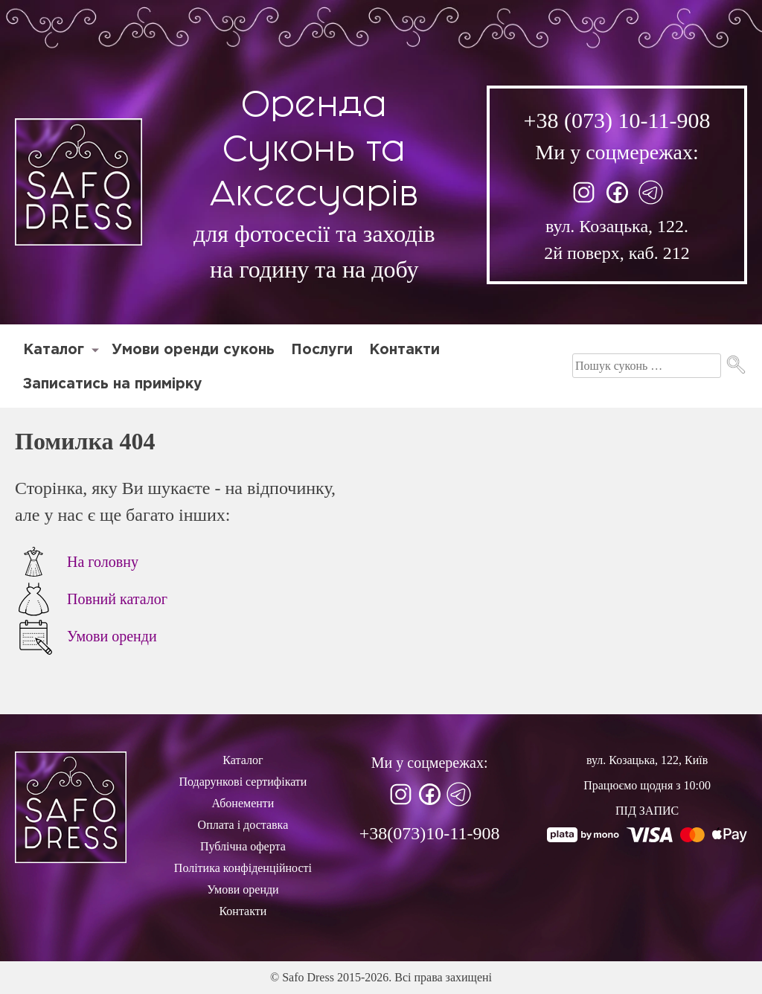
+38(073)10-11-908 (429, 833)
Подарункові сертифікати (243, 781)
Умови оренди (86, 636)
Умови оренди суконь (193, 350)
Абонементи (242, 803)
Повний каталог (91, 599)
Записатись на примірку (112, 384)
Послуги (322, 350)
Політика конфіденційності (243, 868)
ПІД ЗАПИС (647, 810)
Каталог (53, 350)
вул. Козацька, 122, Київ (647, 760)
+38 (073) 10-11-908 (617, 120)
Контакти (404, 350)
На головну (76, 561)
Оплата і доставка (243, 824)
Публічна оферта (243, 846)
